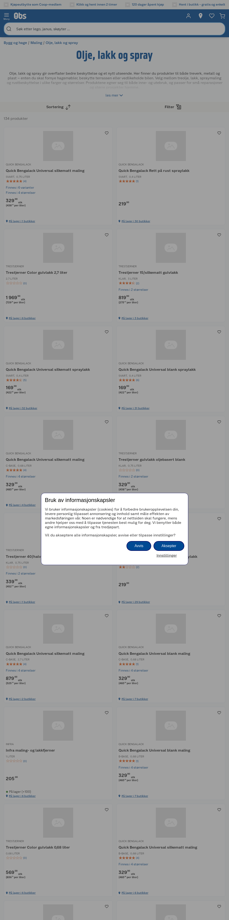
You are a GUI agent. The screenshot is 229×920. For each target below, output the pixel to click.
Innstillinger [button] (167, 555)
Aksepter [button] (168, 546)
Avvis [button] (138, 546)
